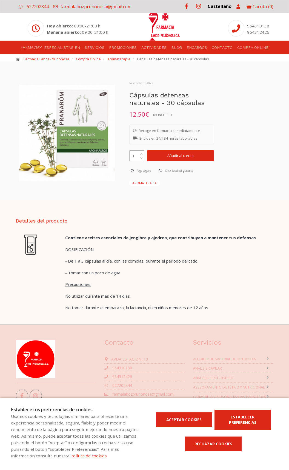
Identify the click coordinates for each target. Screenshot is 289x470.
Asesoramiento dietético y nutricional (229, 387)
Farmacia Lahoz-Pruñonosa (46, 59)
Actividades (154, 47)
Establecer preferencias (242, 419)
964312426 (118, 376)
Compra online (252, 47)
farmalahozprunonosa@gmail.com (92, 7)
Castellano (219, 6)
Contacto (222, 47)
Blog (176, 47)
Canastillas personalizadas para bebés (229, 396)
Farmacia (30, 47)
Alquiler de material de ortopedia (224, 358)
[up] (141, 153)
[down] (141, 157)
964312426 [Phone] (258, 32)
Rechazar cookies (213, 443)
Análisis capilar (207, 368)
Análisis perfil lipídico (213, 377)
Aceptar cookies (184, 419)
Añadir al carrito (180, 155)
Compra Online (88, 59)
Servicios (94, 47)
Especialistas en (62, 47)
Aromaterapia (118, 59)
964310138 (118, 367)
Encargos (197, 47)
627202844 (34, 7)
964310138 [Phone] (258, 26)
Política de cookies (88, 455)
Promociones (123, 47)
